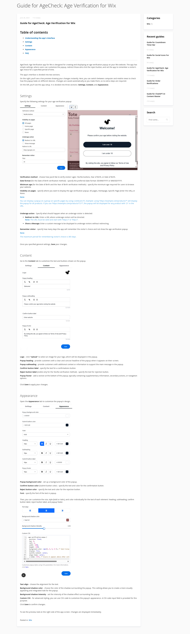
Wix (30, 620)
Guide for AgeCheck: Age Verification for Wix (47, 23)
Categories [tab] (153, 18)
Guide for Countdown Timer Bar (156, 43)
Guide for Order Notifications (153, 82)
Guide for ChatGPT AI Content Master (156, 95)
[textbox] (158, 119)
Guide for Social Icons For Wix (158, 56)
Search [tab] (151, 112)
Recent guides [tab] (155, 36)
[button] (167, 120)
